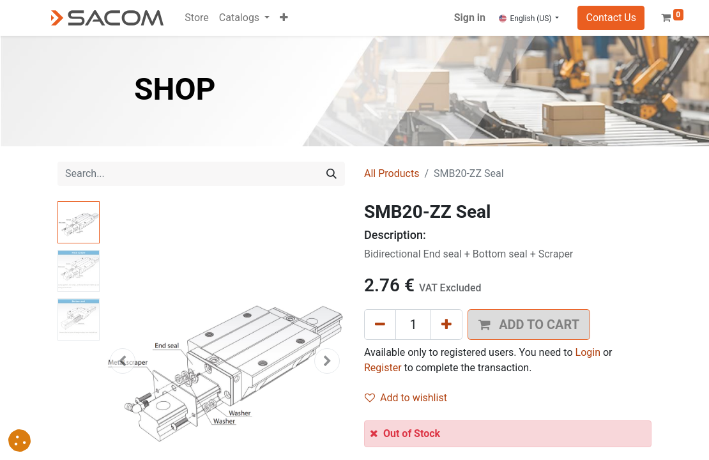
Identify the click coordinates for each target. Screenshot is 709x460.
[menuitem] (196, 18)
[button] (284, 18)
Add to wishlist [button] (406, 398)
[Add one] (446, 324)
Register (383, 368)
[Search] (331, 174)
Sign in (469, 18)
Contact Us (611, 18)
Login (588, 352)
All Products (391, 173)
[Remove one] (380, 324)
